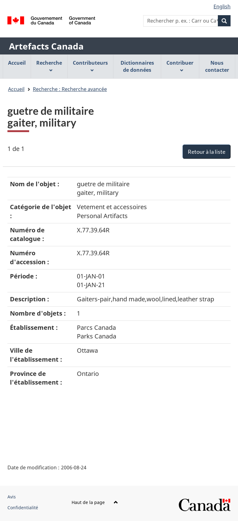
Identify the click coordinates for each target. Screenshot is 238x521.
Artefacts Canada (46, 46)
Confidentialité (22, 507)
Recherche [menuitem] (49, 65)
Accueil (16, 89)
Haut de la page (95, 502)
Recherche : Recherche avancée (70, 89)
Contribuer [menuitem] (179, 65)
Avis (11, 497)
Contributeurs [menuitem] (90, 65)
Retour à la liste (206, 151)
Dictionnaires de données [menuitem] (137, 66)
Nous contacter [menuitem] (217, 66)
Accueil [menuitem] (17, 62)
